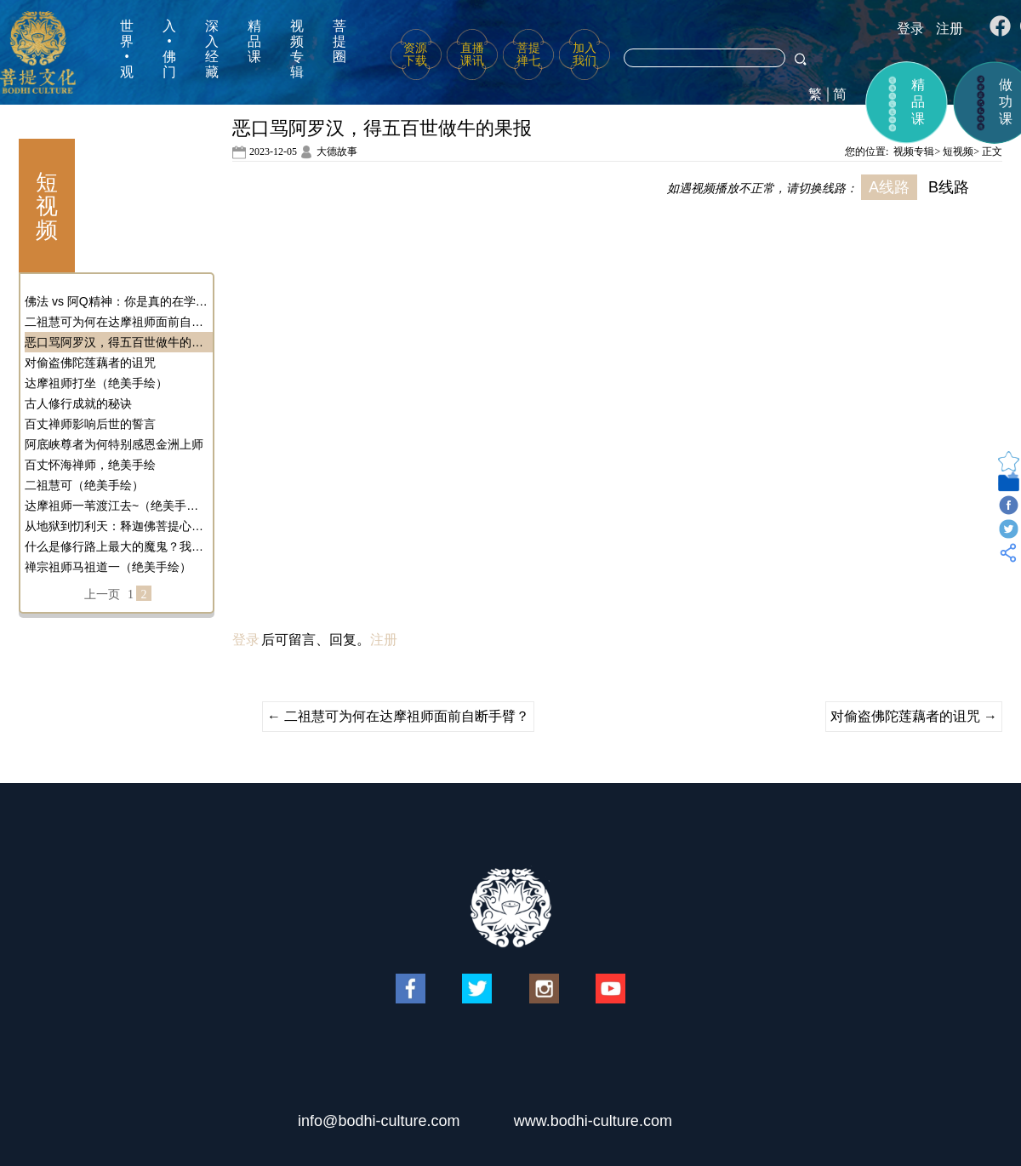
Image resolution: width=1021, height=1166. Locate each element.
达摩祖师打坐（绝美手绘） (96, 383)
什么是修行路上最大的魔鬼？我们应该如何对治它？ (116, 546)
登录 (910, 28)
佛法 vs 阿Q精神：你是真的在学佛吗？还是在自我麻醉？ (116, 301)
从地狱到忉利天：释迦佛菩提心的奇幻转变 (116, 526)
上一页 (102, 594)
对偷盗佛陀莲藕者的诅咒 (90, 362)
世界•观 (127, 49)
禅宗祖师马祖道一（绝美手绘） (108, 567)
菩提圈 (339, 41)
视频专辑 (297, 49)
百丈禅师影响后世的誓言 (90, 424)
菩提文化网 (38, 52)
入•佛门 (169, 49)
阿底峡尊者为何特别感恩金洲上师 (114, 444)
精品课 (254, 41)
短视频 (958, 151)
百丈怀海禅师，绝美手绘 (90, 465)
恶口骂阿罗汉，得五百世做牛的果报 (116, 342)
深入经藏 (212, 49)
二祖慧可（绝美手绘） (84, 485)
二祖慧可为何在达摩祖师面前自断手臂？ (116, 322)
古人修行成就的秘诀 (78, 403)
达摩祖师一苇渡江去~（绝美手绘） (116, 505)
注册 (949, 28)
